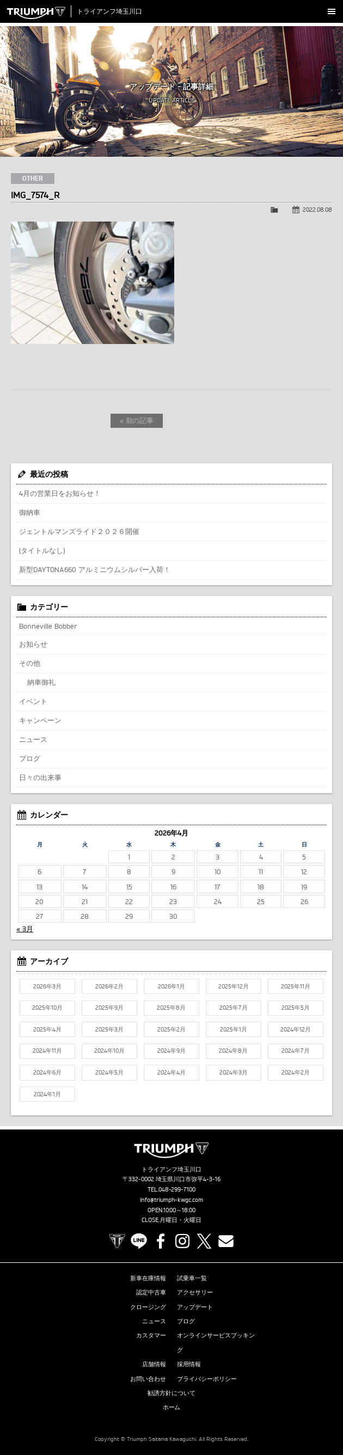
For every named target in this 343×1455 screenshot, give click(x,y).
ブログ (29, 758)
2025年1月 (233, 1029)
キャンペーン (40, 720)
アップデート (195, 1307)
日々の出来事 (40, 777)
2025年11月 (295, 986)
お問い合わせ (148, 1379)
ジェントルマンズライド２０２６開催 (79, 531)
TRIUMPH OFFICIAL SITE (117, 1241)
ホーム (172, 1407)
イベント (33, 701)
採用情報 (189, 1364)
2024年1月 (47, 1094)
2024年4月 (171, 1072)
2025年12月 (233, 986)
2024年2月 (295, 1072)
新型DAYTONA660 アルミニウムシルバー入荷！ (94, 569)
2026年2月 (109, 986)
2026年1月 (171, 986)
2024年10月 (109, 1050)
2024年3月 (233, 1072)
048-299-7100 (177, 1189)
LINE (139, 1241)
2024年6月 (47, 1072)
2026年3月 (47, 986)
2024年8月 (233, 1050)
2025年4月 (47, 1029)
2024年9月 (171, 1050)
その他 (29, 663)
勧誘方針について (171, 1393)
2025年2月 (171, 1029)
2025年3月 (109, 1029)
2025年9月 (109, 1007)
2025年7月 (233, 1007)
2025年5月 (295, 1007)
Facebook (160, 1241)
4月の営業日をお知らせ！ (60, 493)
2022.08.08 (317, 209)
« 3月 (24, 928)
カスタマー (151, 1335)
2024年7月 (295, 1050)
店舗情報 (154, 1364)
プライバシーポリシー (207, 1379)
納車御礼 (41, 682)
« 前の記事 (137, 420)
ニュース (33, 739)
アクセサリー (195, 1292)
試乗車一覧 (192, 1278)
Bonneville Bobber (48, 626)
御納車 (29, 512)
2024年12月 (295, 1029)
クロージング (148, 1307)
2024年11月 (47, 1050)
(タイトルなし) (42, 550)
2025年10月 (47, 1007)
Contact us (226, 1241)
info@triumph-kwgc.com (171, 1200)
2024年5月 (109, 1072)
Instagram (182, 1241)
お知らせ (33, 644)
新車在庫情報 (148, 1278)
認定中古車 (151, 1292)
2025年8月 (171, 1007)
